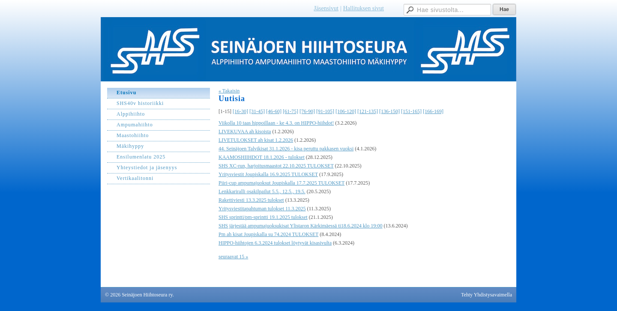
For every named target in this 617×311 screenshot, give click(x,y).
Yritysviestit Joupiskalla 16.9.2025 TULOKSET (268, 174)
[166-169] (433, 111)
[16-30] (240, 111)
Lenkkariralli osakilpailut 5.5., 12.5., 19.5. (262, 191)
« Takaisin (229, 91)
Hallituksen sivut (363, 8)
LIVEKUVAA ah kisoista (245, 132)
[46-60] (274, 111)
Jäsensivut (326, 8)
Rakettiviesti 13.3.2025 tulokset (251, 200)
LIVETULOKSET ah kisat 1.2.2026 (256, 140)
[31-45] (257, 111)
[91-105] (325, 111)
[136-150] (389, 111)
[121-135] (367, 111)
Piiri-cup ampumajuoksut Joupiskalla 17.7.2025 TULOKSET (281, 183)
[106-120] (345, 111)
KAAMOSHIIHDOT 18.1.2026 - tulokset (262, 157)
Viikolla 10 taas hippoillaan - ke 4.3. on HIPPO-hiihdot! (276, 123)
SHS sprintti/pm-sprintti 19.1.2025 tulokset (263, 217)
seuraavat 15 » (233, 257)
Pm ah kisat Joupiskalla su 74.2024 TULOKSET (268, 234)
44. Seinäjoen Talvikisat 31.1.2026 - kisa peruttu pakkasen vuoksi (286, 149)
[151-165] (411, 111)
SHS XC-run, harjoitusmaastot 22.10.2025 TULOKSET (276, 166)
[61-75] (290, 111)
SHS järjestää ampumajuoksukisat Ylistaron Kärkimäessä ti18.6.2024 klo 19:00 (301, 226)
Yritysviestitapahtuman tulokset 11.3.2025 (262, 209)
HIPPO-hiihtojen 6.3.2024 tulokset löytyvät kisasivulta (275, 243)
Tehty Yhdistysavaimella (486, 295)
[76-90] (307, 111)
